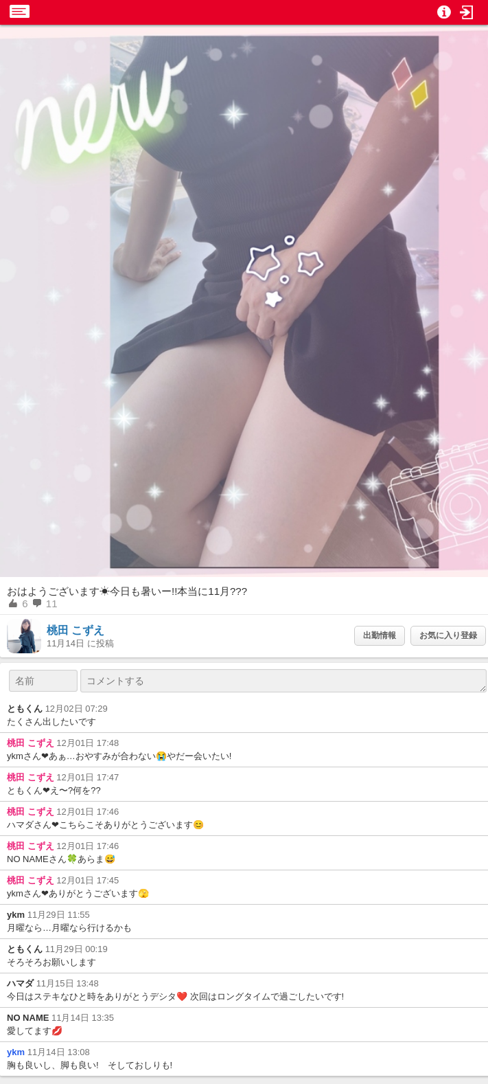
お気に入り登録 (448, 635)
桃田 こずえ (75, 630)
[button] (467, 12)
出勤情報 (379, 635)
